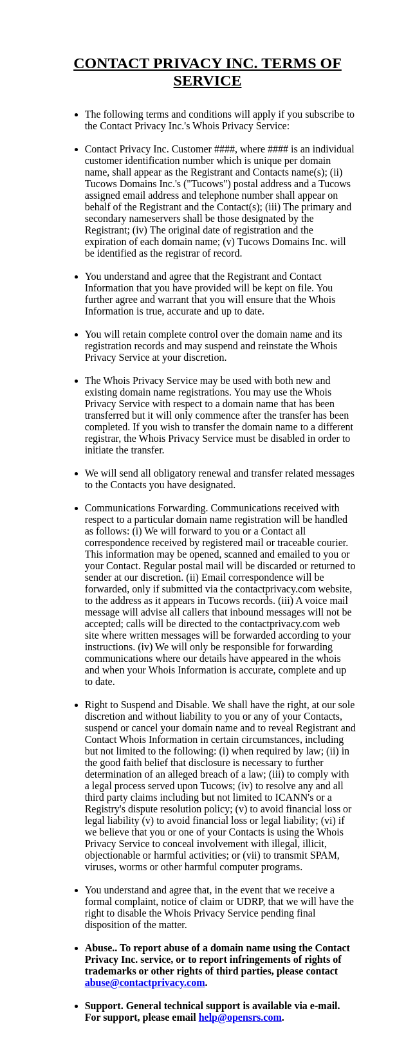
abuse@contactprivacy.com (145, 982)
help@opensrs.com (240, 1017)
